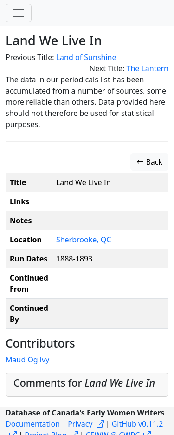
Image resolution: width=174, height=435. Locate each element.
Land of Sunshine (86, 57)
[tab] (87, 385)
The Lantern (147, 68)
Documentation (33, 424)
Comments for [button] (84, 382)
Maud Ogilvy (27, 360)
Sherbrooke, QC (83, 239)
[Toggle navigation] (19, 13)
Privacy (80, 424)
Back (149, 162)
